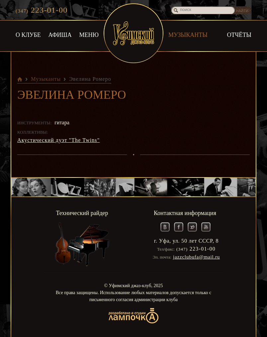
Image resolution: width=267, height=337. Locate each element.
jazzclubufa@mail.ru (196, 257)
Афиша (60, 35)
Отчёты (239, 35)
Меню (89, 35)
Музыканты (188, 35)
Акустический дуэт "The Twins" (58, 140)
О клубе (28, 35)
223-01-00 (41, 10)
